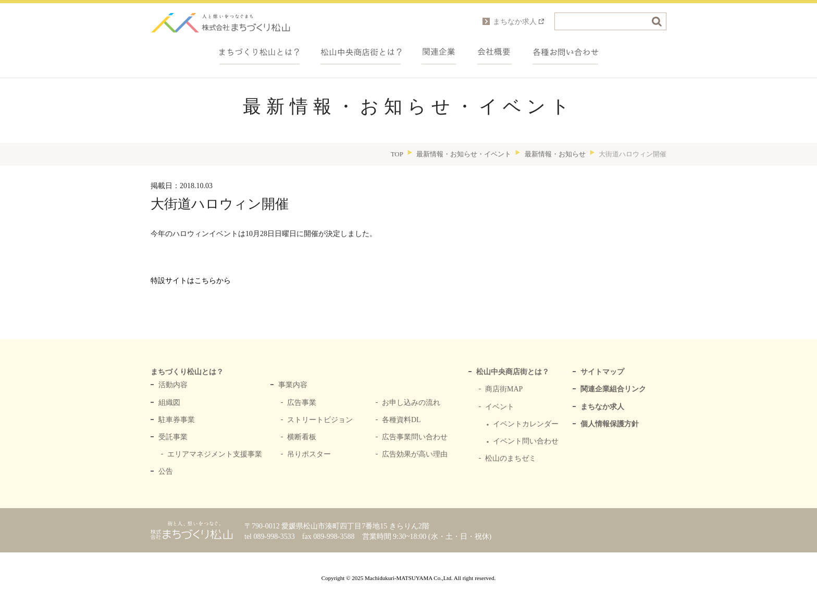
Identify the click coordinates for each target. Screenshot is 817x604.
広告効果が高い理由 (415, 454)
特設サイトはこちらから (191, 281)
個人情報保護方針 (609, 424)
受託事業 (173, 437)
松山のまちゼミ (510, 458)
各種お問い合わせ (566, 52)
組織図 (169, 402)
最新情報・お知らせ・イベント (463, 154)
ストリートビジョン (320, 420)
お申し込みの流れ (411, 402)
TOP (397, 154)
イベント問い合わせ (526, 441)
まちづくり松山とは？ (259, 52)
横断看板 (301, 437)
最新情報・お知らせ (555, 154)
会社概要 (495, 52)
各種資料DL (401, 420)
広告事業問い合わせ (415, 437)
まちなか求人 (602, 407)
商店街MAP (504, 389)
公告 (165, 471)
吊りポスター (309, 454)
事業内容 (292, 385)
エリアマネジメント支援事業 (214, 454)
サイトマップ (602, 372)
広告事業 (301, 402)
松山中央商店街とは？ (512, 372)
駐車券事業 (176, 420)
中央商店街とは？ (360, 52)
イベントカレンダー (526, 424)
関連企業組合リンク (613, 389)
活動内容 (173, 385)
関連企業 (439, 52)
